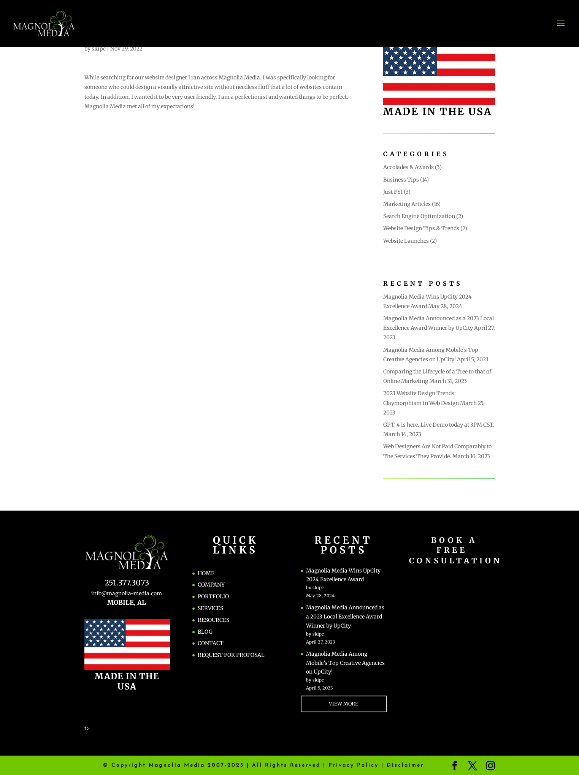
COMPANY (211, 584)
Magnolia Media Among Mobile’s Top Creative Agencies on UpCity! (345, 662)
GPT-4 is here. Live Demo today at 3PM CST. (439, 424)
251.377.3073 (127, 582)
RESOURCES (213, 620)
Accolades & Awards (408, 167)
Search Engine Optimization (419, 216)
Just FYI (393, 191)
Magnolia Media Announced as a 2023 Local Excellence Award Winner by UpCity (345, 616)
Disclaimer (405, 765)
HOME (206, 573)
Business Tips (401, 179)
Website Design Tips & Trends (421, 228)
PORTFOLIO (213, 596)
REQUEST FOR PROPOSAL (231, 655)
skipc (99, 48)
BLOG (205, 631)
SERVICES (210, 608)
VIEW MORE (343, 704)
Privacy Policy (353, 765)
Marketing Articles (407, 204)
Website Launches (406, 240)
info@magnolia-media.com (126, 593)
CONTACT (211, 643)
